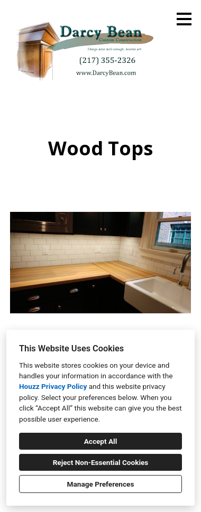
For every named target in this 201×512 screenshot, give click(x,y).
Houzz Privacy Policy (53, 386)
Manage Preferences (100, 484)
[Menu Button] (184, 19)
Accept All (100, 441)
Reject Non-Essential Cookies (101, 462)
